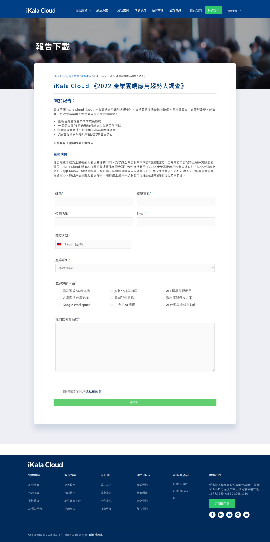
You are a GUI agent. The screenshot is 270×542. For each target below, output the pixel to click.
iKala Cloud (60, 76)
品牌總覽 (33, 485)
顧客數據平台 (72, 500)
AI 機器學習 (35, 508)
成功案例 (106, 485)
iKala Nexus (180, 491)
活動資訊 (106, 500)
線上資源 (74, 76)
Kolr (175, 498)
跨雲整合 (69, 485)
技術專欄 (106, 508)
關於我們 (142, 485)
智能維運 (69, 493)
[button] (222, 503)
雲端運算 (33, 493)
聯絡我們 (142, 500)
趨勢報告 (86, 76)
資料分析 (33, 500)
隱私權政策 (93, 391)
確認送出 (135, 402)
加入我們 (142, 508)
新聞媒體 (142, 493)
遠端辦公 (69, 508)
